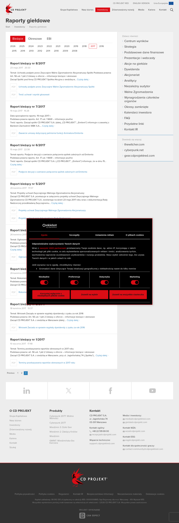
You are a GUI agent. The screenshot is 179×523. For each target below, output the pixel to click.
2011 (48, 51)
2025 (21, 46)
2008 (74, 51)
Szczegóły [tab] (74, 235)
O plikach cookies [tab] (135, 235)
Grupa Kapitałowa (69, 10)
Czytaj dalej (82, 79)
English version (141, 3)
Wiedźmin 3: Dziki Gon (61, 427)
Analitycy (130, 80)
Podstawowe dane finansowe (144, 52)
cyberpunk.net (133, 150)
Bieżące (17, 38)
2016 (101, 46)
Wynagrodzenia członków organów (141, 99)
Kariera (151, 10)
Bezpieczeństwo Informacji (100, 494)
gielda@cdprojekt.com (135, 422)
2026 (12, 46)
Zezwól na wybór (89, 294)
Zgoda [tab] (44, 235)
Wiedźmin (54, 436)
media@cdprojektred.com (136, 419)
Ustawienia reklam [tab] (104, 235)
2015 (14, 51)
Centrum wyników (136, 41)
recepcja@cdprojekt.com (103, 434)
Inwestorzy (102, 10)
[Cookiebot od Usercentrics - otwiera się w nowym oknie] (44, 226)
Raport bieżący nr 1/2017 (27, 339)
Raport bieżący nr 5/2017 (27, 184)
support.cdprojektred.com (102, 443)
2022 (49, 46)
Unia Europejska (161, 3)
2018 (84, 46)
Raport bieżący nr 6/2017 (27, 145)
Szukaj (171, 9)
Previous (11, 373)
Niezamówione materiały (129, 494)
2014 (22, 51)
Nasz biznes (87, 10)
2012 (39, 51)
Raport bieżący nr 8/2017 (27, 63)
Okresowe (35, 38)
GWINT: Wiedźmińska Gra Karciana (62, 442)
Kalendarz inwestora (138, 112)
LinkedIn (26, 390)
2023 (40, 46)
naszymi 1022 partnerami (53, 248)
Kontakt (163, 10)
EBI (49, 38)
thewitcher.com (134, 144)
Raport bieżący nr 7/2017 (27, 106)
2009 (65, 51)
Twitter (68, 390)
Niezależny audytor (137, 86)
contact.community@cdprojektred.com (143, 449)
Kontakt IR (131, 129)
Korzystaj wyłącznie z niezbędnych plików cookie (50, 294)
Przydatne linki (134, 123)
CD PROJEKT (16, 9)
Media (141, 10)
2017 (93, 46)
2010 (56, 51)
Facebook (110, 390)
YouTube (152, 390)
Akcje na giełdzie (135, 63)
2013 (31, 51)
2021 (58, 46)
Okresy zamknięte (136, 107)
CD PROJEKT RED (121, 3)
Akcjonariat (131, 75)
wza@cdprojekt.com (134, 431)
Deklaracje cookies (155, 494)
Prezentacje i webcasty (139, 58)
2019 (75, 46)
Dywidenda (132, 69)
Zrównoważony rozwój (123, 10)
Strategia (130, 46)
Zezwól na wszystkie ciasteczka (128, 294)
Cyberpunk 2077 (58, 423)
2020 (67, 46)
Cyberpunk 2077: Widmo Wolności (62, 417)
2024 (31, 46)
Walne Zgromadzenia (138, 92)
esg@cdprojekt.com (134, 440)
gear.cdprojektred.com (139, 155)
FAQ (127, 118)
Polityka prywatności (25, 494)
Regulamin (64, 494)
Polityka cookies (47, 494)
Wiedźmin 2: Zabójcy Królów (63, 432)
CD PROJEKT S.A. (98, 415)
